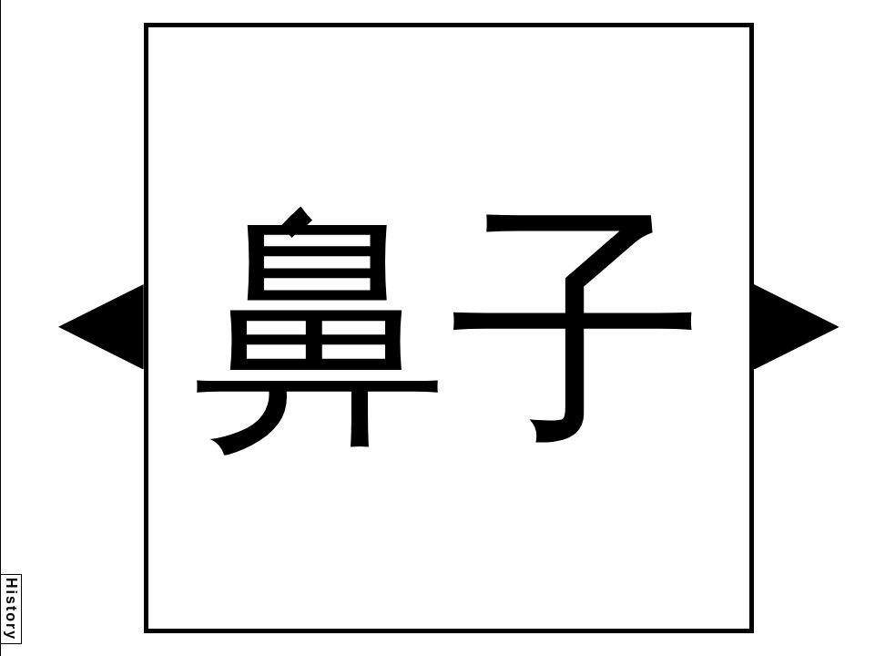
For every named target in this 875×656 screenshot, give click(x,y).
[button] (101, 327)
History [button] (11, 609)
